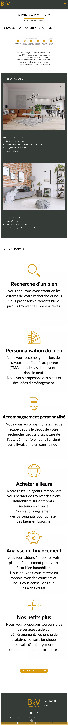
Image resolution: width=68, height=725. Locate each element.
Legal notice (27, 718)
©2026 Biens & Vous (13, 718)
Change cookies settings (54, 718)
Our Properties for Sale (34, 671)
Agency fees (38, 718)
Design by (34, 720)
